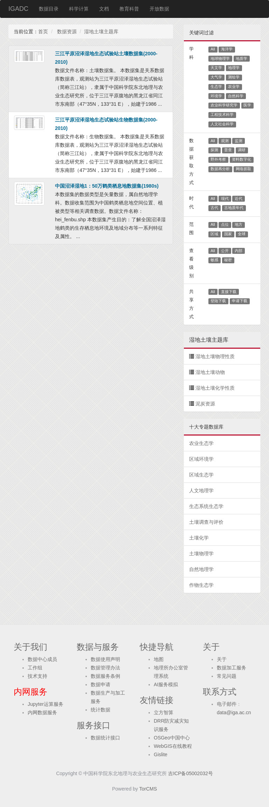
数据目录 (48, 9)
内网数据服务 (42, 712)
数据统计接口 (105, 737)
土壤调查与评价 (206, 522)
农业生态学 (201, 443)
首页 (43, 31)
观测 (225, 141)
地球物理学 (220, 58)
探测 (214, 150)
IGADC (18, 8)
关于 (222, 659)
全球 (242, 234)
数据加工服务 (231, 667)
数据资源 (66, 31)
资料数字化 (241, 159)
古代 (214, 208)
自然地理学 (201, 569)
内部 (238, 251)
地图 (159, 659)
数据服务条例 (105, 676)
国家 (228, 234)
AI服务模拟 (166, 684)
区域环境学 (201, 459)
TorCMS (148, 789)
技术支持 (37, 676)
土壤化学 (199, 538)
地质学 (241, 58)
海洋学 (227, 49)
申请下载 (239, 301)
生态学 (216, 86)
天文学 (216, 67)
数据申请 (100, 684)
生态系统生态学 (206, 506)
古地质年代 (233, 208)
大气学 (216, 77)
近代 (238, 198)
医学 (247, 105)
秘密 (228, 260)
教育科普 (129, 9)
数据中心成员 (42, 659)
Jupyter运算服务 (45, 704)
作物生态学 (201, 585)
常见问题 (226, 676)
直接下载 (228, 292)
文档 (104, 9)
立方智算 (163, 712)
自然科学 (235, 96)
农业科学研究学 (224, 105)
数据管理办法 (105, 667)
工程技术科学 (222, 114)
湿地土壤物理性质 (215, 356)
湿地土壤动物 (210, 372)
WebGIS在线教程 (173, 746)
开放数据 (159, 9)
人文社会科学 (222, 124)
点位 (225, 224)
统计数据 (100, 709)
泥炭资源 (205, 403)
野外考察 (218, 159)
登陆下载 (218, 301)
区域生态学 (201, 475)
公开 (225, 251)
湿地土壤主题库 (101, 31)
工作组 (35, 667)
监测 (238, 141)
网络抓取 (243, 169)
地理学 (234, 67)
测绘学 (234, 77)
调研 (242, 150)
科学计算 (79, 9)
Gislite (160, 754)
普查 (228, 150)
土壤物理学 (201, 553)
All (213, 49)
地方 (238, 224)
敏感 (214, 260)
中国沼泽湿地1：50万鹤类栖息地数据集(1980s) (107, 186)
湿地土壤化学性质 (215, 388)
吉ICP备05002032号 (190, 773)
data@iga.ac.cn (234, 712)
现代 (225, 198)
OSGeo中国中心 (172, 737)
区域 (214, 234)
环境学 (216, 96)
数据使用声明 (105, 659)
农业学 (234, 86)
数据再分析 (220, 169)
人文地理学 (201, 490)
